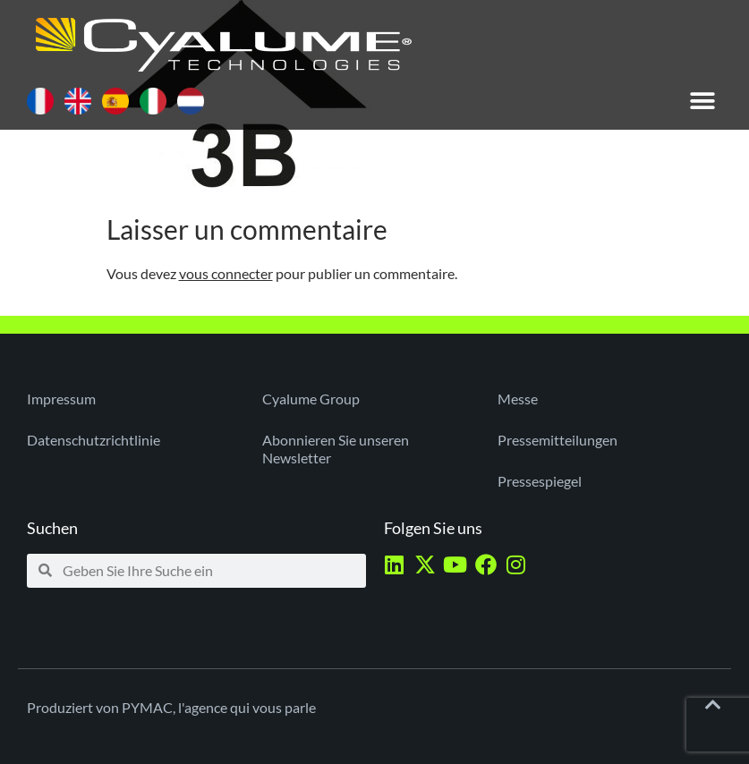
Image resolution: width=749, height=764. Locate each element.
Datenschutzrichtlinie (93, 439)
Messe (518, 398)
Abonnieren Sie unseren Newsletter (335, 448)
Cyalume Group (311, 398)
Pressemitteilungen (557, 439)
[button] (702, 101)
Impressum (61, 398)
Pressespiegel (540, 480)
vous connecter (226, 273)
